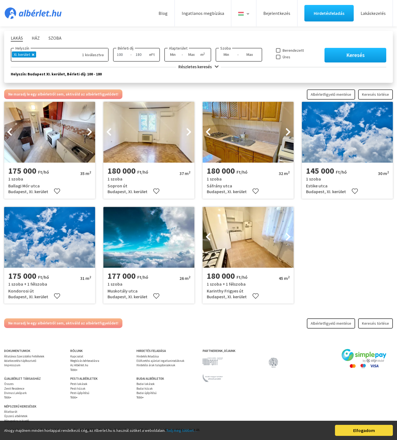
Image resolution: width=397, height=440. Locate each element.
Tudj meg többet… (181, 430)
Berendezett (293, 50)
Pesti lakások (78, 384)
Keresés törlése (375, 94)
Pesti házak (77, 388)
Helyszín (22, 48)
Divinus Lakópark (15, 393)
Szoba (225, 48)
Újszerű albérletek (16, 416)
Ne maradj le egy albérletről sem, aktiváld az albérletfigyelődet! (63, 94)
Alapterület (178, 48)
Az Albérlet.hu (79, 365)
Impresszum (12, 365)
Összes (9, 384)
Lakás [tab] (17, 38)
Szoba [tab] (55, 38)
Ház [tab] (36, 38)
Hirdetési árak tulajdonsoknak (155, 365)
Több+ (73, 370)
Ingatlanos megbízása (203, 13)
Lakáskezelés (373, 13)
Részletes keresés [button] (198, 66)
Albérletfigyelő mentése (331, 94)
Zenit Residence (14, 388)
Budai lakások (145, 384)
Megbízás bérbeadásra (84, 361)
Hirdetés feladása (147, 356)
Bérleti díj (125, 48)
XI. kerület (24, 54)
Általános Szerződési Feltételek (24, 356)
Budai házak (144, 388)
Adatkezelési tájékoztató (20, 361)
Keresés (355, 54)
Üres (286, 56)
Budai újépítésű (146, 393)
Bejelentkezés (276, 13)
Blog (163, 13)
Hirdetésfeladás (329, 13)
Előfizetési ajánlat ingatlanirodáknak (160, 361)
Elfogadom (364, 430)
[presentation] (9, 132)
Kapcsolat (76, 356)
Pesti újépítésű (79, 393)
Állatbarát (10, 412)
